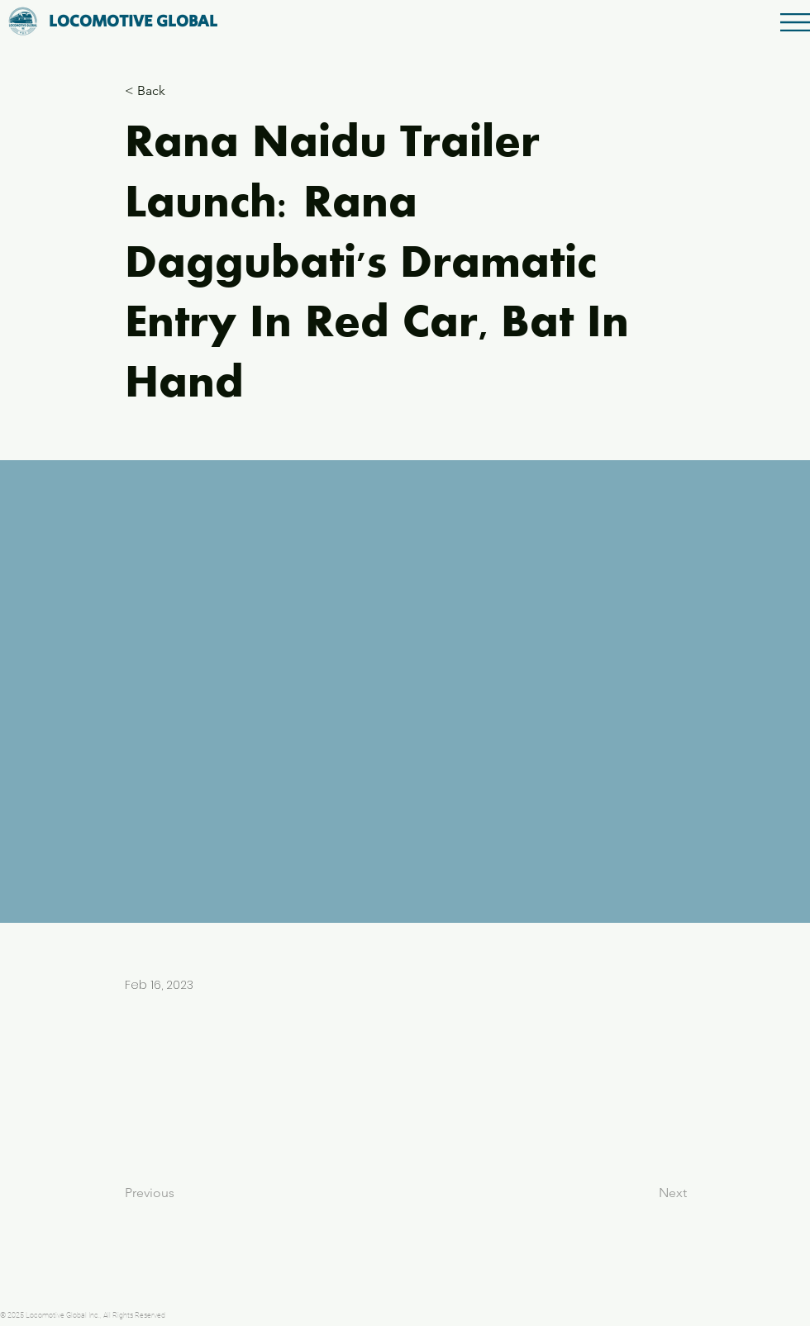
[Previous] (179, 1193)
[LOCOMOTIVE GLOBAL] (133, 22)
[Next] (645, 1193)
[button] (795, 22)
